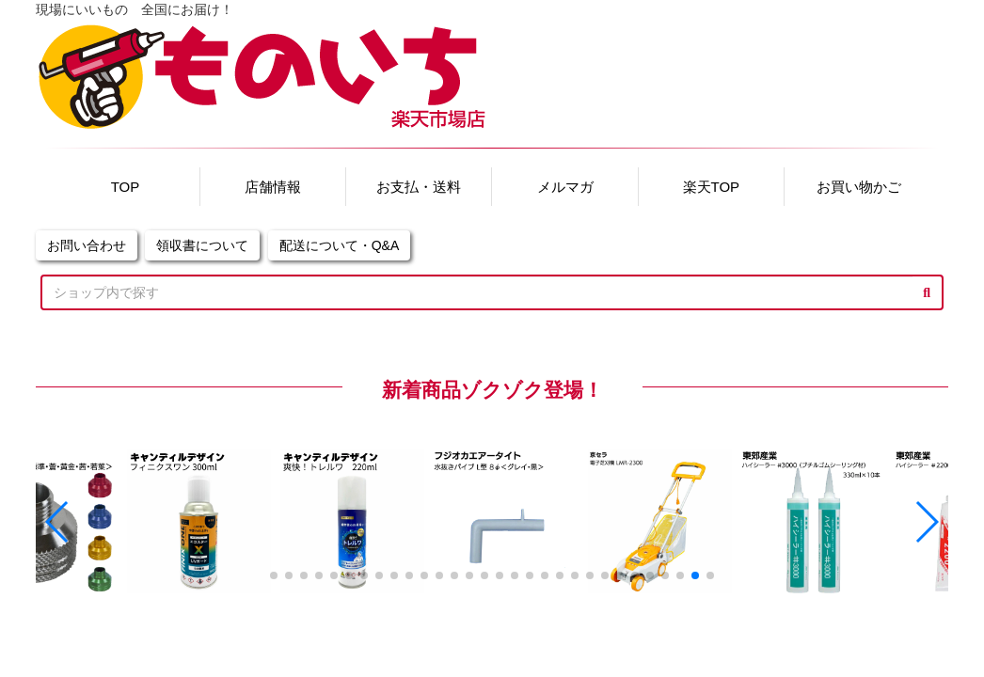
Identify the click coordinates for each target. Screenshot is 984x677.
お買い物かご (859, 187)
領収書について (202, 245)
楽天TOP (711, 187)
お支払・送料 (418, 187)
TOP (125, 187)
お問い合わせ (86, 245)
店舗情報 (273, 187)
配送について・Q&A (339, 245)
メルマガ (565, 187)
